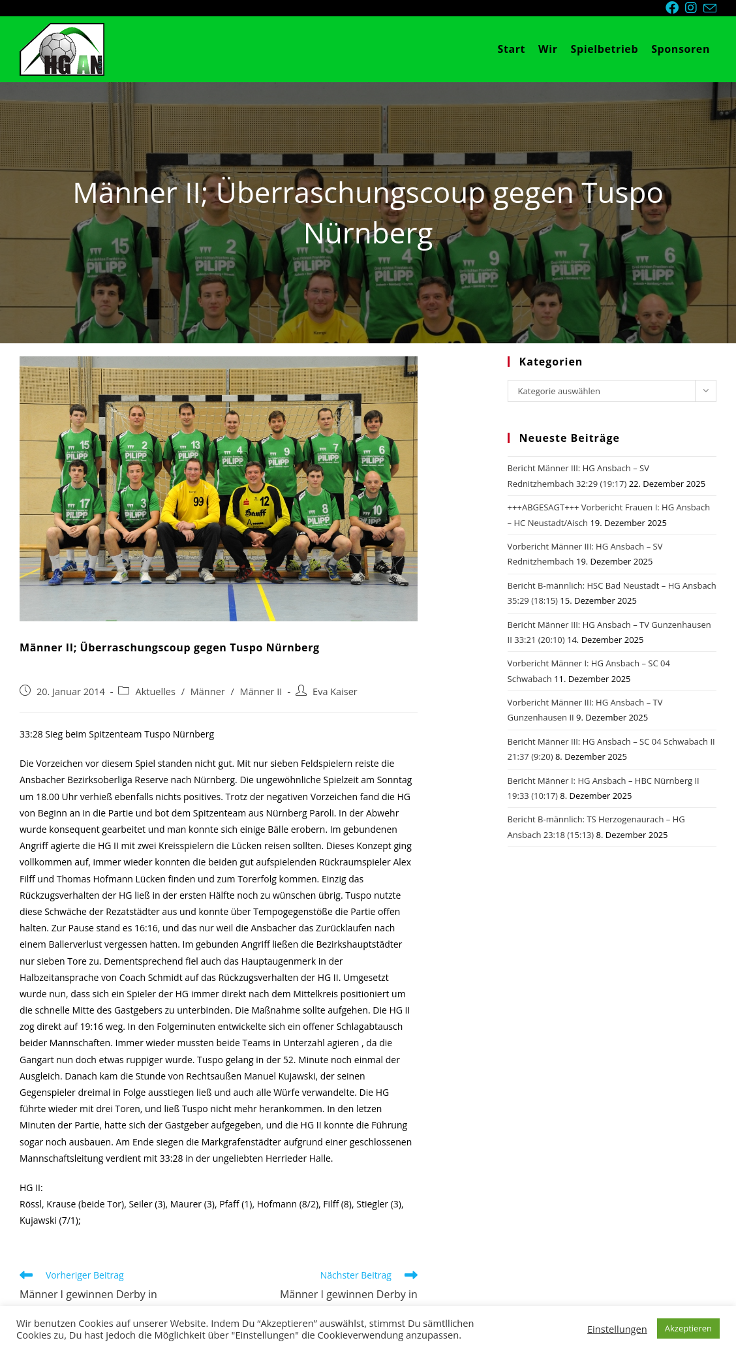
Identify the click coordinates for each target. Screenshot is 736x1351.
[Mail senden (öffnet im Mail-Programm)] (709, 8)
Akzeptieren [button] (688, 1328)
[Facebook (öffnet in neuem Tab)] (675, 7)
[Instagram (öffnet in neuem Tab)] (694, 7)
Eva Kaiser (335, 691)
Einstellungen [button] (617, 1329)
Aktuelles (155, 691)
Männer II (261, 691)
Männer (208, 691)
